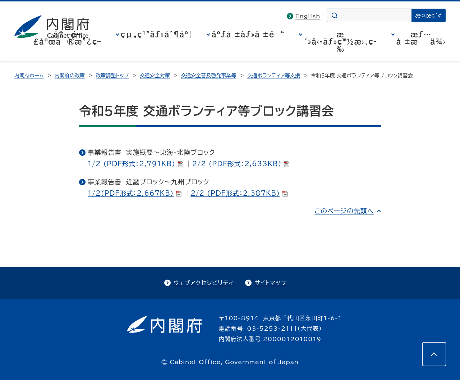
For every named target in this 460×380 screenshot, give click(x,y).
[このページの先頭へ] (434, 354)
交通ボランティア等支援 (273, 75)
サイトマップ (270, 283)
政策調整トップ (112, 75)
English (308, 16)
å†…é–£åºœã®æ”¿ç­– (67, 38)
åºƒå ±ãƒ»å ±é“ (248, 34)
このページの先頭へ (344, 211)
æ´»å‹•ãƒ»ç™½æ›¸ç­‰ (340, 41)
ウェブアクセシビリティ (204, 283)
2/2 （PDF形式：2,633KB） (241, 163)
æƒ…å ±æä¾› (421, 38)
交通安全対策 (155, 75)
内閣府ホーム (28, 75)
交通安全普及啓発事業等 (208, 75)
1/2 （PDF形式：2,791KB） (135, 163)
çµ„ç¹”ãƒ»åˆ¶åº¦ (156, 34)
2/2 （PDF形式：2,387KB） (239, 193)
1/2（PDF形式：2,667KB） (134, 193)
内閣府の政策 (70, 75)
